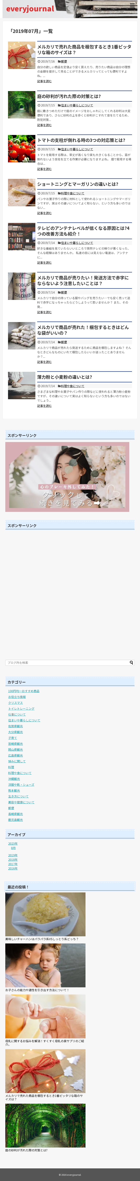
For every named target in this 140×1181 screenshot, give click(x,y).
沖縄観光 (14, 778)
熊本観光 (14, 790)
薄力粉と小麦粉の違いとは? (64, 377)
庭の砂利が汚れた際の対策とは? (69, 96)
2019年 (13, 855)
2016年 (13, 868)
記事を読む (44, 81)
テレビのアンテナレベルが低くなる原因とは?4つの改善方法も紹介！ (83, 231)
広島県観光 (15, 755)
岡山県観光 (15, 749)
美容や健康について (21, 802)
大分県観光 (15, 732)
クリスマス (15, 702)
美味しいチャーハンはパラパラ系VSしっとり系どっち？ (42, 939)
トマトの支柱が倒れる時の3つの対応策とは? (81, 140)
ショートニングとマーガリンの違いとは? (77, 184)
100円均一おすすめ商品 (23, 691)
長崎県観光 (15, 814)
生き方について (18, 796)
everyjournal (30, 8)
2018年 (13, 859)
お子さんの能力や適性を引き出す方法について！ (37, 990)
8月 (13, 848)
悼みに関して (17, 761)
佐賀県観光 (15, 726)
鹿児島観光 (15, 819)
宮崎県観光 (15, 743)
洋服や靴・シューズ (21, 784)
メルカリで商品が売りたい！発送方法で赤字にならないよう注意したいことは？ (83, 280)
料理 (11, 767)
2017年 (13, 864)
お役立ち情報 (17, 697)
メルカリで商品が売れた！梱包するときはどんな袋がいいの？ (83, 330)
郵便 (64, 61)
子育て (12, 738)
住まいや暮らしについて (77, 105)
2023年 (13, 843)
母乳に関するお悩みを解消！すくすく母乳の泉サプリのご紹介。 (44, 1043)
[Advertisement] (32, 596)
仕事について (17, 714)
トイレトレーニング (21, 708)
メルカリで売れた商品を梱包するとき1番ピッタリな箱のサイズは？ (84, 49)
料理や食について (72, 193)
